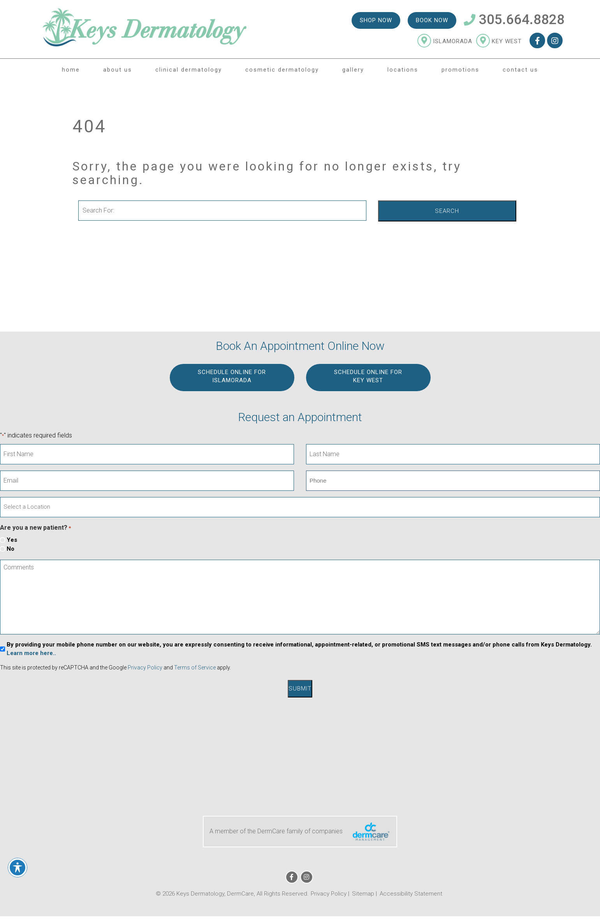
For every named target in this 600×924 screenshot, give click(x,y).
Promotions (460, 69)
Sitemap (363, 893)
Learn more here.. (31, 653)
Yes (12, 539)
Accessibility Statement (411, 893)
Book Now (432, 20)
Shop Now (376, 20)
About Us (117, 69)
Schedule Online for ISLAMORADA (232, 376)
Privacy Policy (145, 667)
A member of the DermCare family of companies (300, 831)
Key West (499, 41)
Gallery (353, 69)
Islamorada (444, 41)
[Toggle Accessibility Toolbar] (17, 867)
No (10, 548)
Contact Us (520, 69)
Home (71, 69)
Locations (402, 69)
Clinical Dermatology (188, 69)
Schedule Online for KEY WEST (368, 376)
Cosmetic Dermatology (282, 69)
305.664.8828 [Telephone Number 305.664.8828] (514, 20)
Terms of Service (195, 667)
